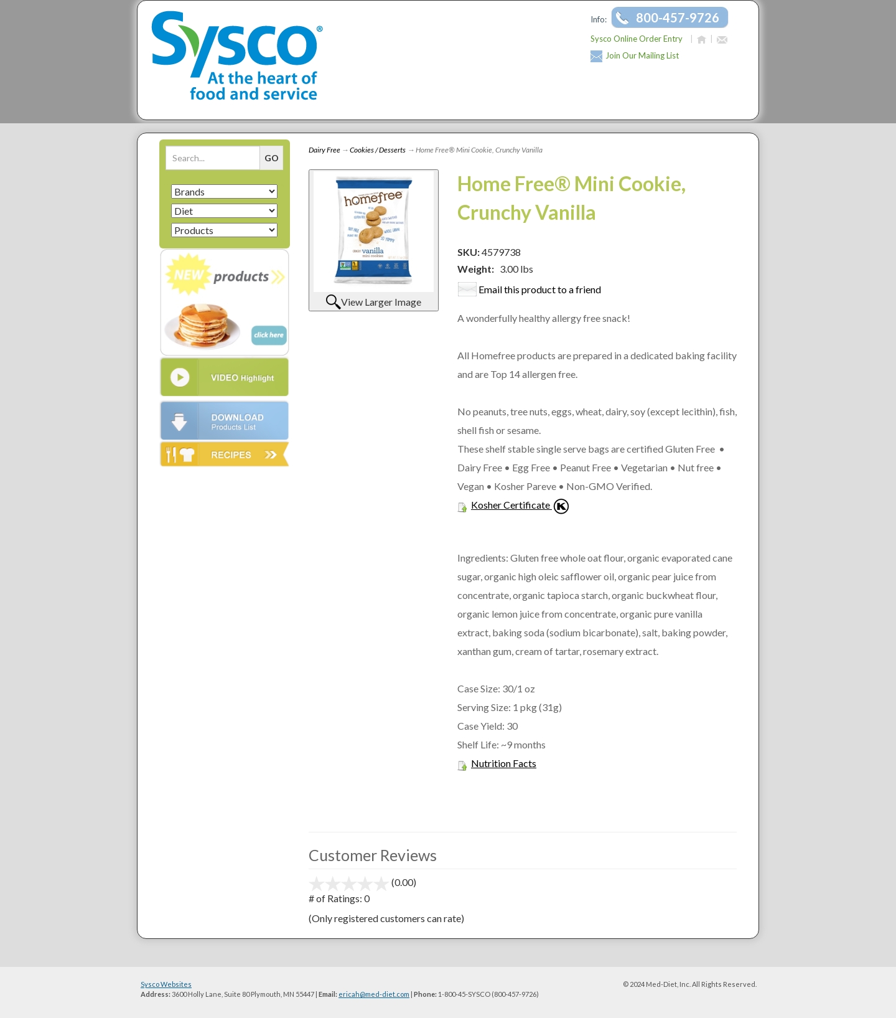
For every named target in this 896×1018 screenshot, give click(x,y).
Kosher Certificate (510, 505)
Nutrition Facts (503, 763)
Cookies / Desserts (378, 149)
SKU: (469, 252)
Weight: (475, 269)
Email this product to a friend (539, 289)
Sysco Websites (166, 984)
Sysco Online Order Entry (636, 39)
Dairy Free (324, 149)
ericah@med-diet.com (373, 994)
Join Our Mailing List (642, 55)
